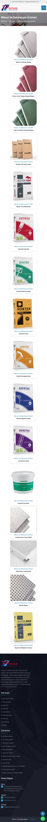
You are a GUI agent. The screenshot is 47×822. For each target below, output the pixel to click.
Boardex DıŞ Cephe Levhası (23, 164)
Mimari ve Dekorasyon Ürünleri (11, 756)
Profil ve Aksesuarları (9, 769)
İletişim (5, 725)
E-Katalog (6, 722)
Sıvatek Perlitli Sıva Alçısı (23, 291)
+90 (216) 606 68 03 (17, 1)
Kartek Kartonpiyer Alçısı (23, 376)
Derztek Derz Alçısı (23, 461)
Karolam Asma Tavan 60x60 (23, 537)
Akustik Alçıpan (23, 605)
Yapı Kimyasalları (7, 749)
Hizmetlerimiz (7, 712)
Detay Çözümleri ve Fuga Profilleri (12, 773)
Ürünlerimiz (12, 21)
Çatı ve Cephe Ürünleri (9, 746)
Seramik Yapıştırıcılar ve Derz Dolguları (14, 766)
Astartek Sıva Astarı (23, 503)
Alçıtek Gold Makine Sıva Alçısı (23, 648)
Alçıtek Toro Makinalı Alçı (23, 207)
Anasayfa (4, 21)
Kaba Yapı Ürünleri (8, 753)
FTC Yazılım (31, 819)
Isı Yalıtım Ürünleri (8, 736)
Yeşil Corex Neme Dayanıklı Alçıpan (23, 130)
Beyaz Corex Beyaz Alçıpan (23, 62)
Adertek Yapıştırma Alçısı (23, 418)
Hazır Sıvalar (6, 763)
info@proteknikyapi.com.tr (32, 1)
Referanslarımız (7, 715)
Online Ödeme (7, 702)
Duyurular (5, 718)
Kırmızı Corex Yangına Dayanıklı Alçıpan (23, 96)
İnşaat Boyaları (7, 759)
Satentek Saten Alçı (23, 249)
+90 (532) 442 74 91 (10, 800)
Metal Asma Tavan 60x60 (23, 571)
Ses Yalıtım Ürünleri (8, 698)
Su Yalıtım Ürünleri (8, 739)
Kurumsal (5, 708)
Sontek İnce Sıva (23, 334)
